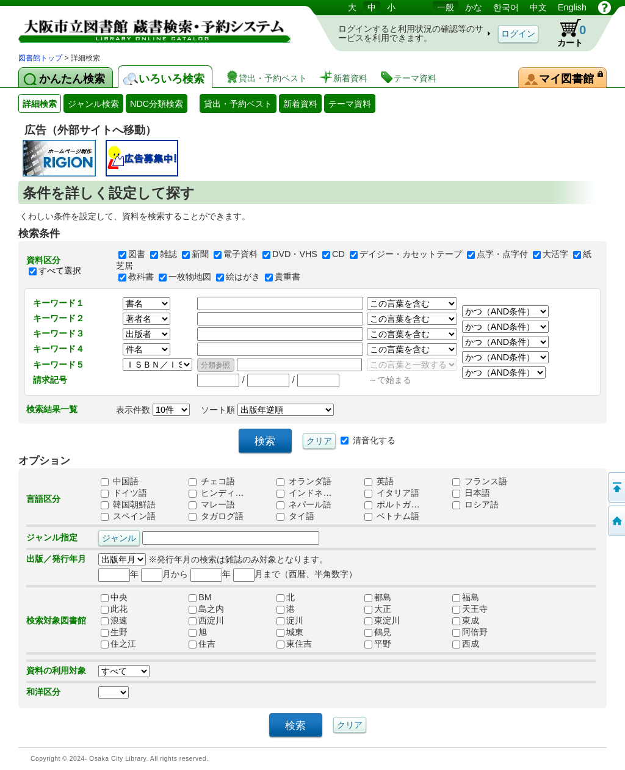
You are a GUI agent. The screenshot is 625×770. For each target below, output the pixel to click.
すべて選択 (59, 271)
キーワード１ (58, 303)
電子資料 (240, 255)
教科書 (141, 276)
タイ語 (295, 516)
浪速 (114, 620)
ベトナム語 (391, 516)
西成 (465, 643)
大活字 (555, 255)
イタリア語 (391, 493)
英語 (379, 481)
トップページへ (616, 521)
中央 (114, 597)
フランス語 (479, 481)
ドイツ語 (124, 493)
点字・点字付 (502, 255)
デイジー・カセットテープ (410, 255)
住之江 (118, 643)
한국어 (506, 7)
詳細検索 (40, 104)
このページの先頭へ (616, 487)
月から (164, 574)
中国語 (120, 481)
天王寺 (470, 609)
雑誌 (168, 255)
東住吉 (294, 643)
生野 (114, 632)
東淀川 (382, 620)
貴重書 (287, 276)
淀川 (289, 620)
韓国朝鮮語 (128, 504)
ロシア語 (475, 504)
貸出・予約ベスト (238, 104)
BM (200, 597)
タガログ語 (216, 516)
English (572, 7)
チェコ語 (212, 481)
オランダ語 (303, 481)
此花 (114, 609)
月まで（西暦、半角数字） (295, 574)
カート (566, 33)
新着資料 (300, 104)
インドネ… (303, 493)
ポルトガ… (391, 504)
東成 (465, 620)
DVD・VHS (294, 255)
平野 (377, 643)
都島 (377, 597)
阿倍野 (470, 632)
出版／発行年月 (56, 559)
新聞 (200, 255)
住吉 (202, 643)
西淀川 (206, 620)
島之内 (206, 609)
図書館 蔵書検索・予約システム (146, 26)
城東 (289, 632)
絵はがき (243, 276)
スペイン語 (128, 516)
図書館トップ (40, 58)
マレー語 (212, 504)
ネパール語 (303, 504)
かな (473, 7)
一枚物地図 (189, 276)
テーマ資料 (349, 104)
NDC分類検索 (156, 104)
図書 (136, 255)
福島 (465, 597)
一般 (445, 7)
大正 (377, 609)
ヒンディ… (216, 493)
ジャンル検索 (93, 104)
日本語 (471, 493)
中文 (538, 7)
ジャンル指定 (52, 537)
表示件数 (153, 410)
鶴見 (377, 632)
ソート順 (267, 410)
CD (338, 255)
